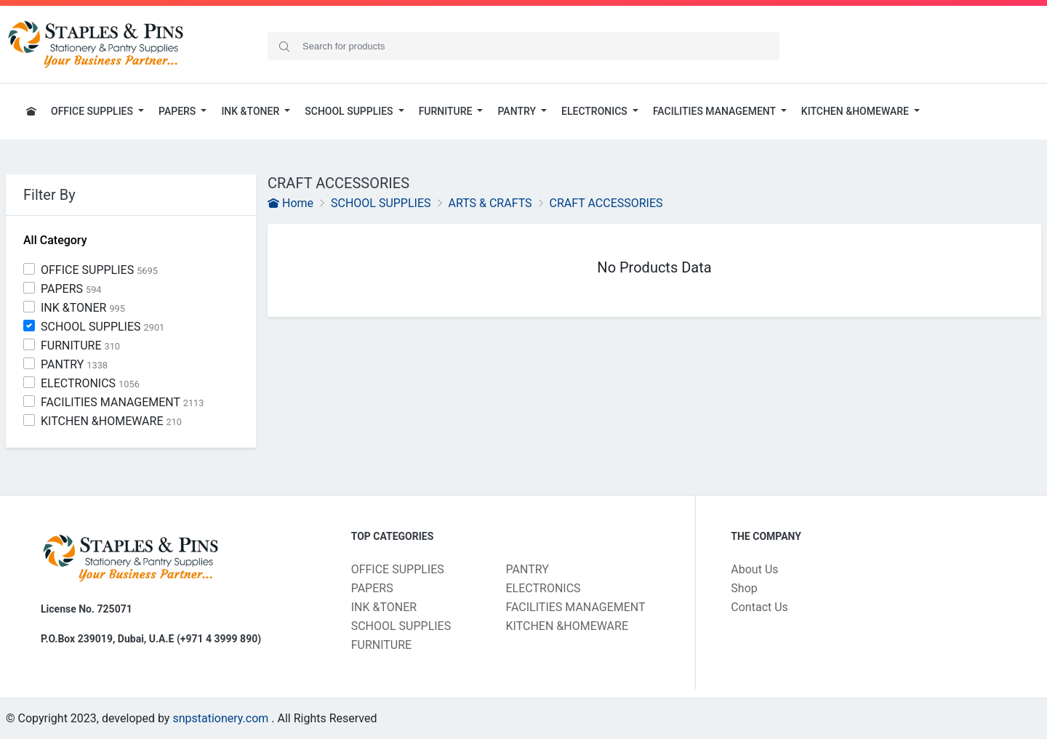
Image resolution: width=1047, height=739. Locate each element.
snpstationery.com (220, 718)
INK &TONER (83, 308)
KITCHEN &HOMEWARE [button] (856, 111)
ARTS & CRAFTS (489, 203)
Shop (744, 588)
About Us (754, 569)
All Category (55, 240)
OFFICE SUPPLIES (99, 270)
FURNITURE (80, 345)
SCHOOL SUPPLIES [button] (350, 111)
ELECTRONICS (90, 383)
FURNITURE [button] (447, 111)
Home (290, 203)
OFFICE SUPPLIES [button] (93, 111)
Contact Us (759, 607)
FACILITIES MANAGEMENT (122, 402)
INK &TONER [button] (251, 111)
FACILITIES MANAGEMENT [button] (715, 111)
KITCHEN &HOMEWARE (111, 421)
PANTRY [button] (517, 111)
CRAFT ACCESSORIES (606, 203)
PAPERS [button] (178, 111)
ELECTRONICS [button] (595, 111)
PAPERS (71, 289)
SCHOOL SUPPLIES (102, 327)
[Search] (523, 46)
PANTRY (74, 364)
